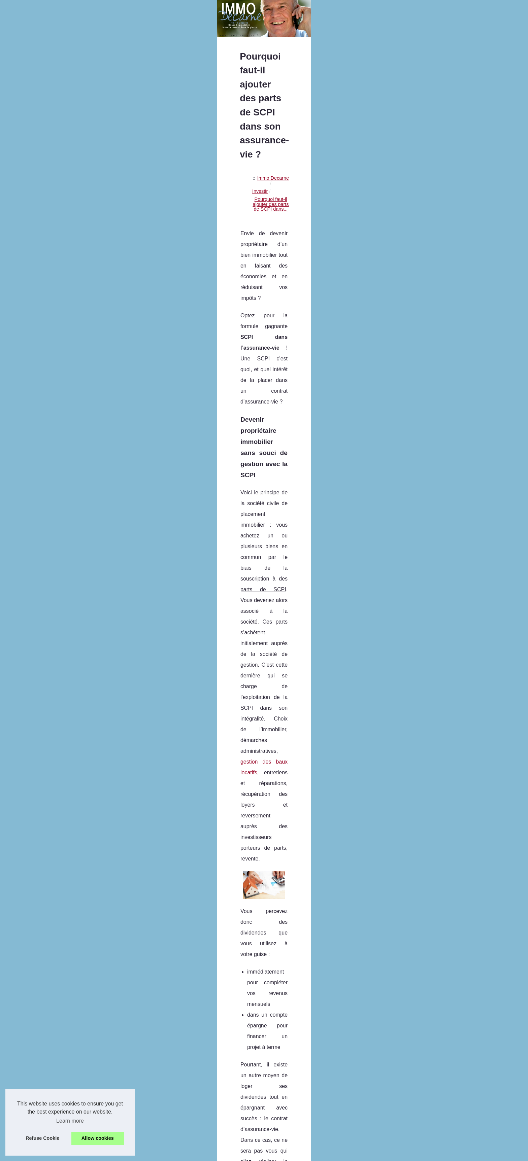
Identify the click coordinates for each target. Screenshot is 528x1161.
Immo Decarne (198, 227)
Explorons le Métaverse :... (99, 415)
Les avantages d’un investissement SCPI (263, 1132)
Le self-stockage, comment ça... (104, 334)
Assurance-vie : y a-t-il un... (99, 319)
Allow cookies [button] (97, 1138)
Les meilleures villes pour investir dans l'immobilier (236, 992)
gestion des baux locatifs (266, 347)
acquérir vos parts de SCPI (420, 641)
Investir (228, 227)
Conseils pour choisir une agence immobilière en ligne (277, 1051)
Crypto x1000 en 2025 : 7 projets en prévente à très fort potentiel (288, 1028)
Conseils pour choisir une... (99, 430)
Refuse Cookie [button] (42, 1138)
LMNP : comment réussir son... (103, 460)
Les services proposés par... (100, 364)
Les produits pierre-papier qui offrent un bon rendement (278, 1063)
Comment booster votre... (97, 475)
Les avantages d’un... (93, 535)
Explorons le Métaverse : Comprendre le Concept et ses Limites (287, 1039)
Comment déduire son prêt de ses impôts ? (265, 1097)
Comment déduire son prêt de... (104, 490)
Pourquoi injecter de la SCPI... (102, 505)
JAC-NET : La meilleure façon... (104, 349)
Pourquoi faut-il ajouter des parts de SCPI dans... (295, 227)
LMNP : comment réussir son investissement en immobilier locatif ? (291, 1074)
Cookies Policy (150, 1153)
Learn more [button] (70, 1121)
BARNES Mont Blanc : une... (101, 274)
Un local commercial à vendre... (104, 304)
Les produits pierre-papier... (99, 445)
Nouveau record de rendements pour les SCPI (424, 992)
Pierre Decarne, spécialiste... (101, 193)
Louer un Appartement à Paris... (104, 289)
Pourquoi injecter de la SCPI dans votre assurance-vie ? (279, 1109)
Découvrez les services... (97, 244)
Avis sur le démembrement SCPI (254, 1121)
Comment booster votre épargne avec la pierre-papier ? (278, 1086)
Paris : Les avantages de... (99, 229)
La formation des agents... (98, 259)
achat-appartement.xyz (371, 890)
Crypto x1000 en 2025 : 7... (99, 400)
